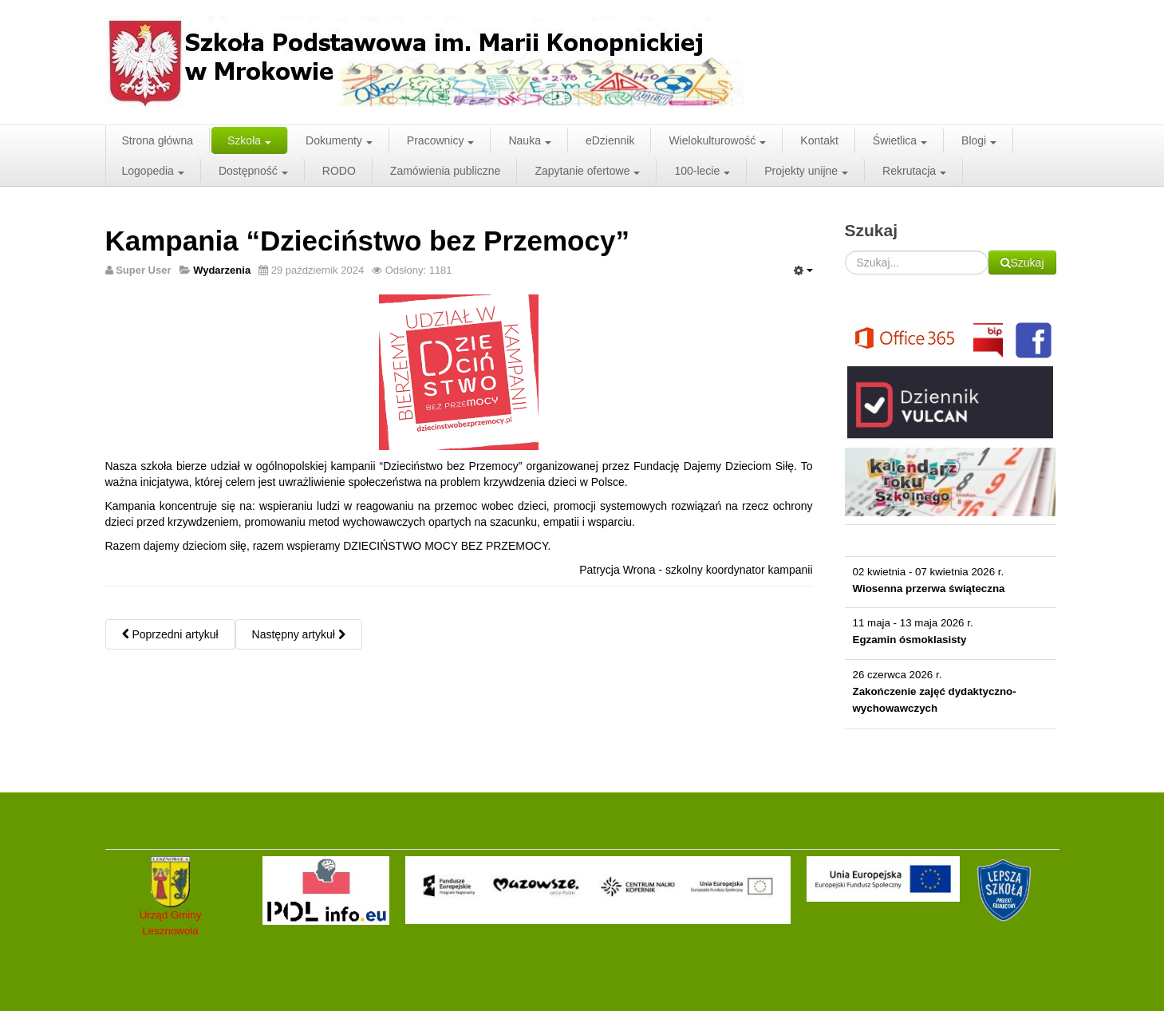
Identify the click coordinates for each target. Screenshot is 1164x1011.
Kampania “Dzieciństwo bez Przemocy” (367, 240)
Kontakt (819, 140)
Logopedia (153, 170)
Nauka (529, 140)
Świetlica (900, 140)
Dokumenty (339, 140)
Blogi (978, 140)
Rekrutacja (914, 170)
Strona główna (158, 140)
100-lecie (702, 170)
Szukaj (1022, 262)
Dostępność (253, 170)
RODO (339, 170)
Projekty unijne (806, 170)
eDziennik (610, 140)
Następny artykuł (298, 634)
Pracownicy (441, 140)
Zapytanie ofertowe (587, 170)
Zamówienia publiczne (445, 170)
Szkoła (249, 140)
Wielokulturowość (717, 140)
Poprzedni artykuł (170, 634)
